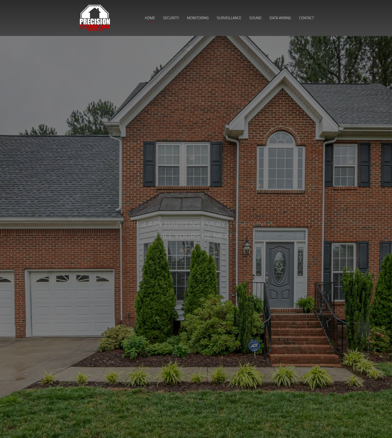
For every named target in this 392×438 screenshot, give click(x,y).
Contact (306, 18)
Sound (255, 18)
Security (171, 18)
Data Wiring (280, 18)
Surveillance (229, 18)
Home (150, 18)
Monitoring (198, 18)
